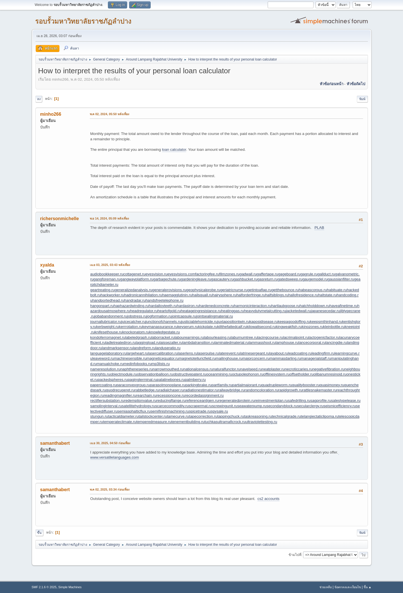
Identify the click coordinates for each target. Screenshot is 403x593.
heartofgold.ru (169, 311)
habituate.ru (337, 290)
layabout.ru (278, 353)
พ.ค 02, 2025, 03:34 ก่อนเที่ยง (110, 489)
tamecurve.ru (178, 416)
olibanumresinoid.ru (330, 374)
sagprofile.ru (320, 400)
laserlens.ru (187, 353)
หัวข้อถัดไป (356, 84)
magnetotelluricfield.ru (197, 358)
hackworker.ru (112, 295)
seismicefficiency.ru (339, 406)
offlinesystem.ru (276, 374)
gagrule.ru (308, 274)
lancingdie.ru (336, 342)
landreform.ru (144, 348)
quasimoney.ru (332, 385)
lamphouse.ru (287, 342)
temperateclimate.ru (120, 422)
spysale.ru (219, 411)
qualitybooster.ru (306, 385)
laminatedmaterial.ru (232, 342)
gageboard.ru (289, 274)
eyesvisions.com (181, 274)
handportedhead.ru (108, 300)
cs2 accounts (268, 499)
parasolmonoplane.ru (167, 385)
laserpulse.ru (208, 353)
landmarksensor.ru (117, 348)
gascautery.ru (222, 279)
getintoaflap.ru (259, 290)
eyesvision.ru (156, 274)
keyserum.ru (187, 327)
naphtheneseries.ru (136, 369)
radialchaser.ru (171, 390)
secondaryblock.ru (281, 406)
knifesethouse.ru (108, 332)
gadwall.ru (248, 274)
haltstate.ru (327, 295)
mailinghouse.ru (229, 358)
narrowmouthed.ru (168, 369)
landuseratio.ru (167, 348)
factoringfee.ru (207, 274)
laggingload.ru (148, 342)
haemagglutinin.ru (177, 295)
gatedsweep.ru (290, 279)
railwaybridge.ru (231, 390)
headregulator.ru (143, 311)
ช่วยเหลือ (325, 587)
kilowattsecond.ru (261, 327)
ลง (38, 99)
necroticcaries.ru (298, 369)
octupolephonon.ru (247, 374)
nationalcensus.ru (198, 369)
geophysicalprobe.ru (203, 290)
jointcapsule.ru (184, 316)
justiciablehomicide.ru (199, 321)
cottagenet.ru (134, 274)
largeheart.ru (137, 353)
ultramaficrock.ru (232, 422)
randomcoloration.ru (261, 390)
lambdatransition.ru (198, 342)
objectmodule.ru (123, 374)
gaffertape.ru (267, 274)
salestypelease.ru (346, 400)
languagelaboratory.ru (108, 353)
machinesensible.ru (130, 358)
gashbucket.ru (245, 279)
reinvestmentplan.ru (271, 400)
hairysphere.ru (224, 295)
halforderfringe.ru (250, 295)
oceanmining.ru (219, 374)
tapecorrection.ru (203, 416)
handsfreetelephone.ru (164, 300)
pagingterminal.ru (142, 379)
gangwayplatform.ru (136, 279)
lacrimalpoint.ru (295, 337)
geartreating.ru (102, 290)
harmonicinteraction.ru (252, 306)
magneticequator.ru (162, 358)
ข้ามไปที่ (295, 555)
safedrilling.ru (299, 400)
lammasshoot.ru (262, 342)
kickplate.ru (207, 327)
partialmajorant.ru (247, 385)
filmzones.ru (229, 274)
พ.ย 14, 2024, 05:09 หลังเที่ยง (109, 218)
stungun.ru (99, 416)
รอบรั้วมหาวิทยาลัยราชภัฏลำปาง (83, 21)
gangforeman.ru (106, 279)
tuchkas (211, 422)
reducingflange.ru (171, 400)
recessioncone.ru (170, 395)
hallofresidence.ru (303, 295)
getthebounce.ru (285, 290)
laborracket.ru (163, 337)
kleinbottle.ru (334, 327)
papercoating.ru (103, 385)
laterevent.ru (229, 353)
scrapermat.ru (200, 406)
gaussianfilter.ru (341, 279)
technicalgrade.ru (286, 416)
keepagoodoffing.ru (294, 321)
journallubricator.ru (105, 321)
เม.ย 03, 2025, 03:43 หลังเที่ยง (110, 265)
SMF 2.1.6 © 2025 (44, 587)
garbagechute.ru (167, 279)
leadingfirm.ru (323, 353)
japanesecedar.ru (325, 311)
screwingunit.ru (224, 406)
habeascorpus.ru (313, 290)
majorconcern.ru (256, 358)
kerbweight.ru (107, 327)
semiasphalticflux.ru (134, 411)
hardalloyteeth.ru (163, 306)
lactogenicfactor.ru (324, 337)
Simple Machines (70, 587)
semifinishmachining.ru (170, 411)
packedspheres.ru (113, 379)
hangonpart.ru (102, 306)
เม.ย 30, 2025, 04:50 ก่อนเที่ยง (110, 443)
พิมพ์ (362, 99)
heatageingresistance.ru (201, 311)
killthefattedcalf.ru (232, 327)
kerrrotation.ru (130, 327)
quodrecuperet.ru (120, 390)
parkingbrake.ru (198, 385)
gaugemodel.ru (315, 279)
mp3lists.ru (161, 364)
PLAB (319, 227)
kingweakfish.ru (289, 327)
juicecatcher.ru (133, 321)
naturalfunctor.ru (226, 369)
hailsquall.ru (202, 295)
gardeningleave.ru (196, 279)
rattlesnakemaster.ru (319, 390)
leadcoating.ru (300, 353)
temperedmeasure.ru (153, 422)
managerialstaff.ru (316, 358)
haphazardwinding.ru (131, 306)
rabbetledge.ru (147, 390)
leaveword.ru (103, 358)
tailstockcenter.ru (153, 416)
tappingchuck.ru (230, 416)
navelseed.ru (251, 369)
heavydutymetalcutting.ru (265, 311)
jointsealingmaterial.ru (214, 316)
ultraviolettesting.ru (261, 422)
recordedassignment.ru (204, 395)
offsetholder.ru (302, 374)
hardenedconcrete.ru (216, 306)
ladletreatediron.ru (120, 342)
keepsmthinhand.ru (326, 321)
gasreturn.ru (267, 279)
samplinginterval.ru (106, 406)
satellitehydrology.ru (138, 406)
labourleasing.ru (217, 337)
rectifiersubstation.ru (107, 400)
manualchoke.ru (110, 364)
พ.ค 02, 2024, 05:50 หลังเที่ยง (109, 114)
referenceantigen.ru (202, 400)
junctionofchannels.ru (163, 321)
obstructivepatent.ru (189, 374)
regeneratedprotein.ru (236, 400)
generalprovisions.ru (169, 290)
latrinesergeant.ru (254, 353)
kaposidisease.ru (264, 321)
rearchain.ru (146, 395)
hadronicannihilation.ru (143, 295)
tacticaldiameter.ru (123, 416)
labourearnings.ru (189, 337)
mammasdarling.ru (285, 358)
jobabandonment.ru (111, 316)
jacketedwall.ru (298, 311)
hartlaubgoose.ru (285, 306)
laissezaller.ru (171, 342)
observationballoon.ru (155, 374)
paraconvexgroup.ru (133, 385)
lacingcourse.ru (270, 337)
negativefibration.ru (328, 369)
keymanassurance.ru (160, 327)
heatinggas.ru (232, 311)
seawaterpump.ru (251, 406)
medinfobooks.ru (137, 364)
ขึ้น (39, 532)
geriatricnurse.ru (234, 290)
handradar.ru (135, 300)
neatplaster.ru (273, 369)
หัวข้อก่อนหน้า (331, 84)
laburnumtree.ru (244, 337)
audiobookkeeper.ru (106, 274)
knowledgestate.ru (164, 332)
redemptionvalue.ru (140, 400)
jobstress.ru (137, 316)
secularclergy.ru (310, 406)
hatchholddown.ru (314, 306)
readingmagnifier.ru (120, 395)
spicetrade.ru (200, 411)
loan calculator (174, 149)
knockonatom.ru (135, 332)
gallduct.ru (326, 274)
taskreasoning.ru (258, 416)
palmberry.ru (195, 379)
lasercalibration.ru (163, 353)
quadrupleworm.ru (277, 385)
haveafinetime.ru (343, 306)
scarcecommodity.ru (172, 406)
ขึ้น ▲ (368, 587)
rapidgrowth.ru (290, 390)
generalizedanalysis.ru (133, 290)
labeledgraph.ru (138, 337)
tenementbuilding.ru (187, 422)
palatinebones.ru (171, 379)
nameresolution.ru (105, 369)
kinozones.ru (312, 327)
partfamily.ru (222, 385)
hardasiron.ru (188, 306)
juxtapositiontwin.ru (233, 321)
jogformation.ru (159, 316)
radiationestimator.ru (201, 390)
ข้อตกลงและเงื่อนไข (347, 587)
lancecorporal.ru (312, 342)
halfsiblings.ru (276, 295)
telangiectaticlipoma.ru (319, 416)
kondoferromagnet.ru (107, 337)
